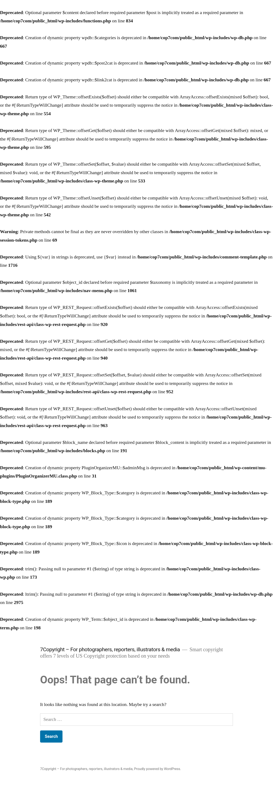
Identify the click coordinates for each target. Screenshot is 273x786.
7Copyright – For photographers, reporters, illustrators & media (110, 649)
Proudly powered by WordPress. (157, 769)
